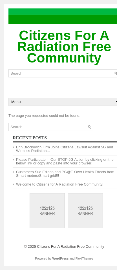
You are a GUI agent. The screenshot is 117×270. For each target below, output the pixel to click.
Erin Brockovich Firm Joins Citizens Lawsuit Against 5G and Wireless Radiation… (64, 149)
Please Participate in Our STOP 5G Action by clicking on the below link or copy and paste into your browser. (65, 161)
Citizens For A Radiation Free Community (64, 46)
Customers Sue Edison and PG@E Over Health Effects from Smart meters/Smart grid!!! (65, 174)
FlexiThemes (84, 258)
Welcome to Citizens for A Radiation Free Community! (59, 184)
